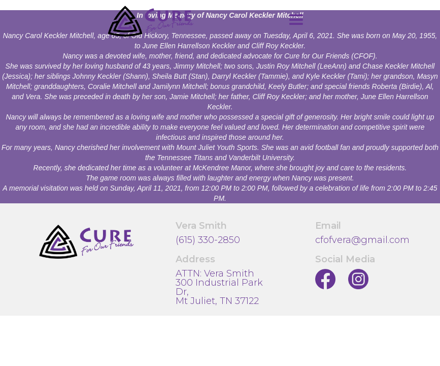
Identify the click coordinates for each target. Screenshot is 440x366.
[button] (296, 20)
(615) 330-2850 (208, 240)
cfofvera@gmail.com (362, 240)
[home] (151, 21)
